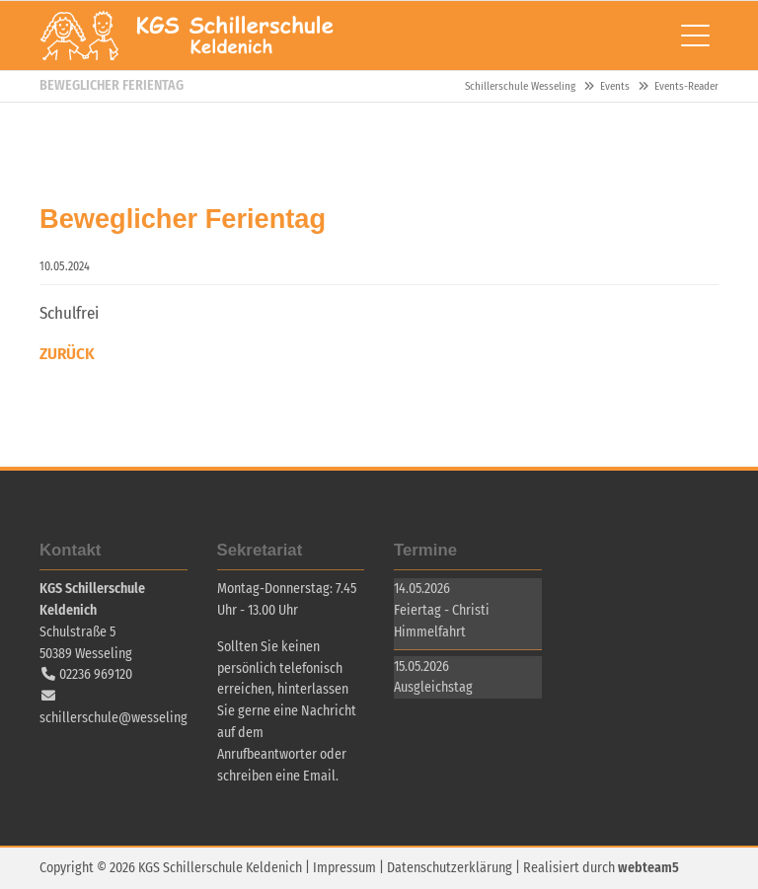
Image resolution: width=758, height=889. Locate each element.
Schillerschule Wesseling (187, 35)
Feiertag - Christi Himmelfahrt (442, 621)
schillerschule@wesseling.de (122, 717)
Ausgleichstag (433, 687)
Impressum (344, 867)
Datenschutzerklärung (449, 867)
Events (615, 86)
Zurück (67, 353)
